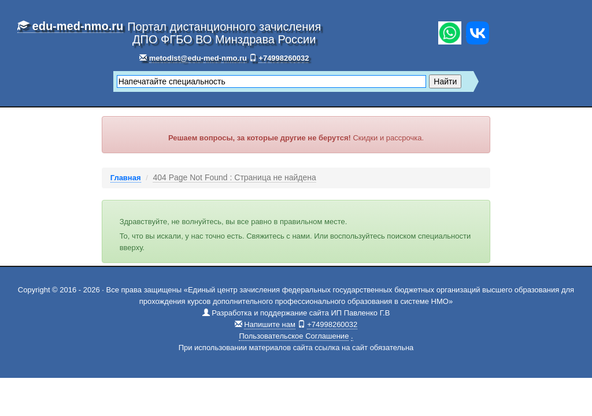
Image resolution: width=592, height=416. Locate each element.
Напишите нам (269, 324)
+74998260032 (283, 58)
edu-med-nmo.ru (70, 26)
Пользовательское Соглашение (294, 336)
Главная (125, 177)
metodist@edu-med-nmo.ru (198, 58)
